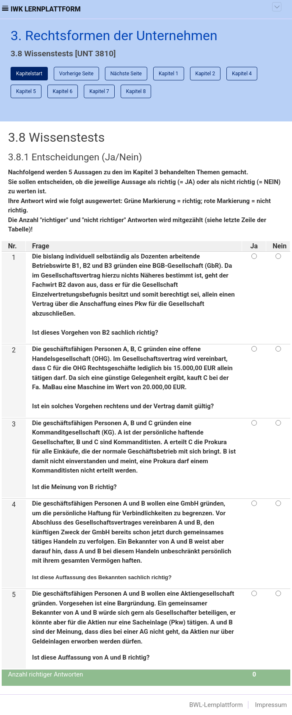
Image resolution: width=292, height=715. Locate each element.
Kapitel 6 (63, 91)
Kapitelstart (29, 74)
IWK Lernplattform (46, 9)
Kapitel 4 (242, 74)
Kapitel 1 (169, 74)
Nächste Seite (126, 74)
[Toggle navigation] (276, 6)
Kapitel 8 (136, 91)
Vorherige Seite (76, 74)
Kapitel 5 (26, 91)
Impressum (271, 705)
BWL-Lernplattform (215, 705)
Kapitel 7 (99, 91)
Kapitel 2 (205, 74)
